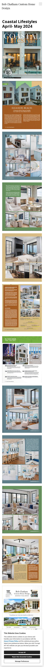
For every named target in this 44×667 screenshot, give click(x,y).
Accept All (22, 652)
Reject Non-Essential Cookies (22, 657)
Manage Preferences (22, 661)
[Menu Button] (40, 4)
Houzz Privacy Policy (11, 641)
